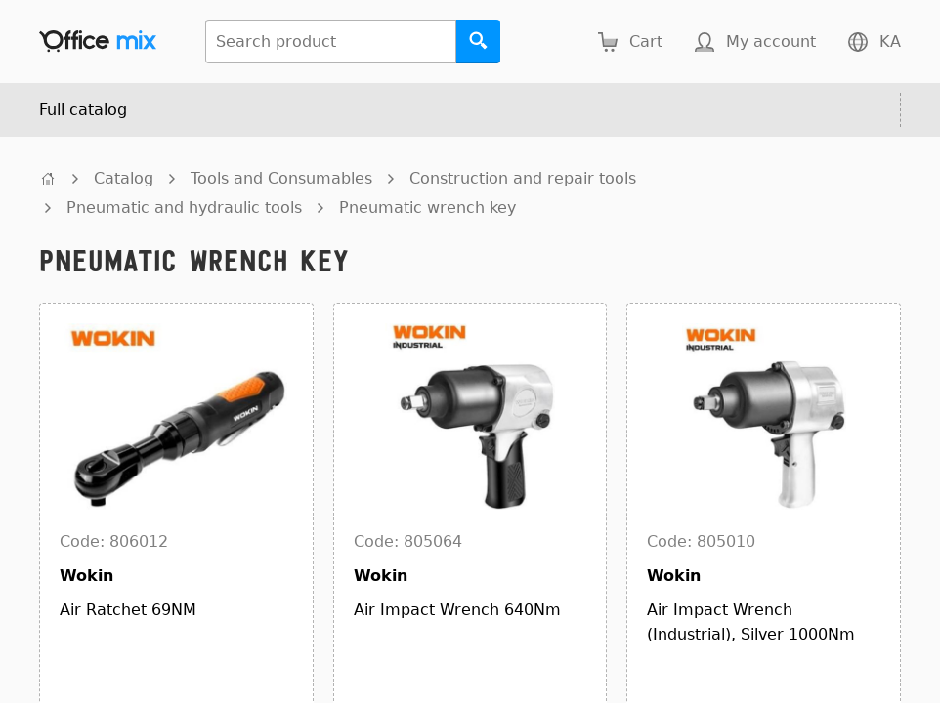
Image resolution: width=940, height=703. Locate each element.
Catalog (123, 178)
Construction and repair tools (522, 178)
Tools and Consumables (281, 178)
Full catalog (83, 110)
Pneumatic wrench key (427, 207)
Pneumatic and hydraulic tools (184, 207)
